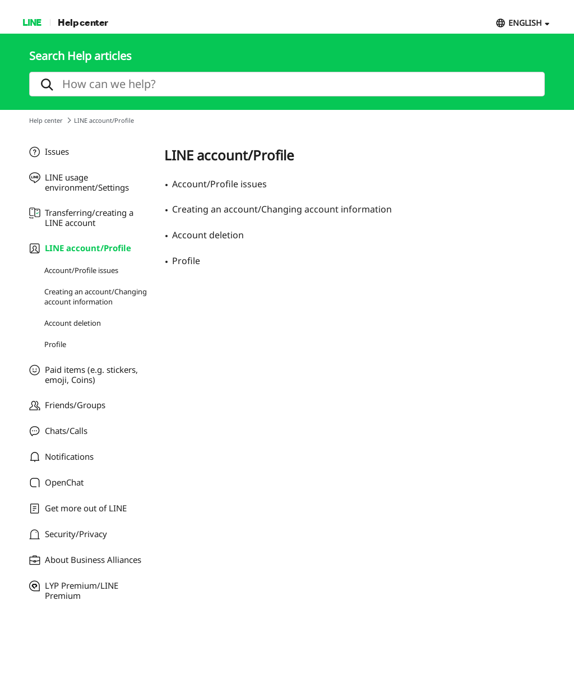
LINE (31, 22)
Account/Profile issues (81, 270)
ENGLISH (524, 22)
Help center (83, 22)
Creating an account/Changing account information (95, 297)
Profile (55, 344)
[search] (287, 84)
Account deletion (72, 323)
